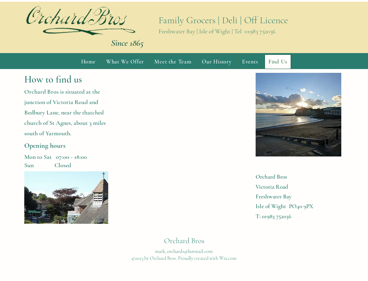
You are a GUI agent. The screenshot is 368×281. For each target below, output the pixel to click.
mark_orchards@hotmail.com (184, 251)
